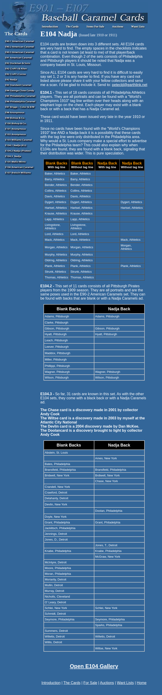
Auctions (107, 683)
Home (142, 683)
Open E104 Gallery (94, 666)
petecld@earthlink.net (129, 85)
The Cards (71, 683)
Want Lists (125, 683)
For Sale (90, 683)
